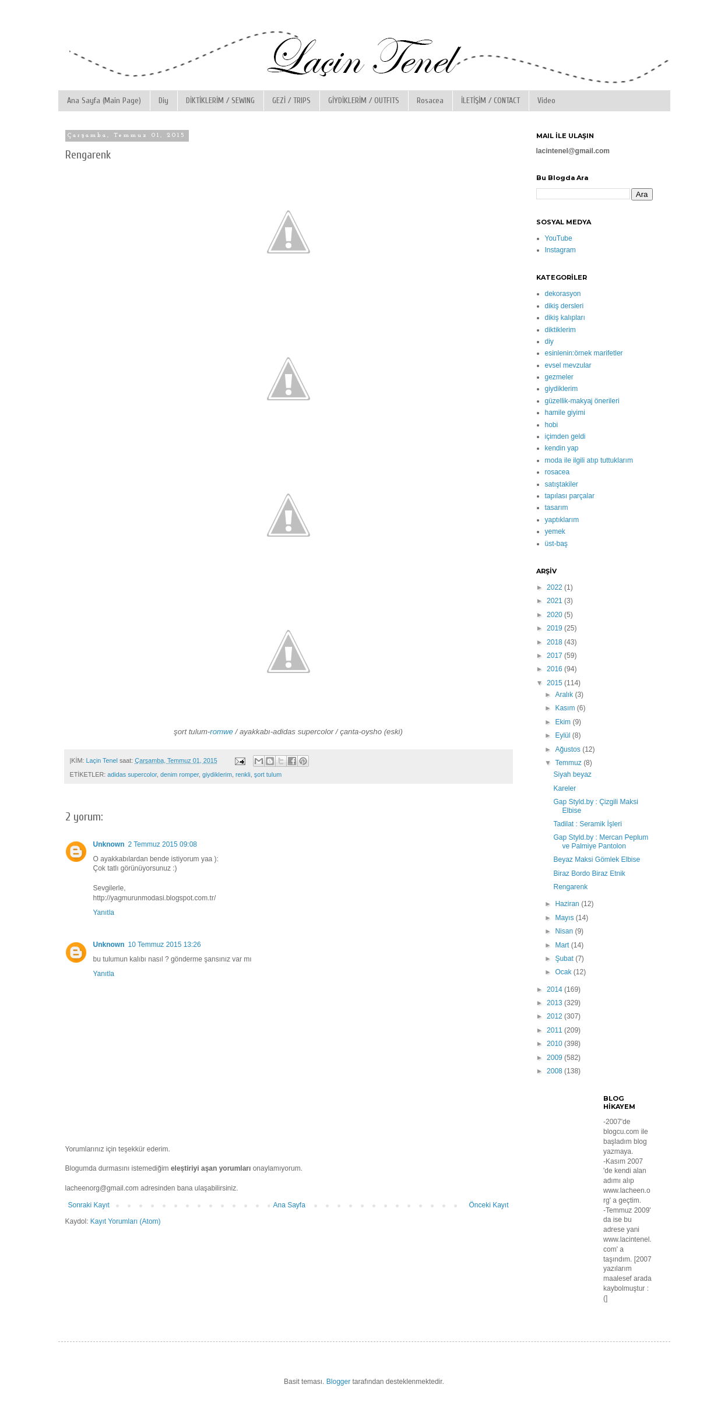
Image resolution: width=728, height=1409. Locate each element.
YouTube (558, 238)
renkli (243, 774)
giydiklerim (217, 774)
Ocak (564, 972)
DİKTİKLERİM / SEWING (220, 100)
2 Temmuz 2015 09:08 (163, 844)
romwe (221, 731)
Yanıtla (103, 912)
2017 (555, 655)
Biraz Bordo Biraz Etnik (589, 873)
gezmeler (559, 377)
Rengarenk (570, 887)
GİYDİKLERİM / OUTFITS (363, 100)
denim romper (179, 774)
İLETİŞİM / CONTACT (490, 100)
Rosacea (430, 100)
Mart (563, 945)
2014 (555, 989)
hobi (551, 425)
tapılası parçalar (570, 496)
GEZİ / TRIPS (291, 100)
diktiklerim (560, 330)
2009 (555, 1058)
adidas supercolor (132, 774)
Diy (163, 100)
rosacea (557, 472)
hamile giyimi (565, 412)
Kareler (564, 788)
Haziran (568, 904)
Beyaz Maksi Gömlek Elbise (596, 859)
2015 (555, 683)
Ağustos (568, 749)
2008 (555, 1071)
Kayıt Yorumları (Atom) (125, 1221)
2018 (555, 642)
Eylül (563, 735)
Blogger (338, 1382)
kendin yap (562, 448)
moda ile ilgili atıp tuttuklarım (589, 460)
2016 (555, 669)
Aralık (565, 695)
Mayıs (565, 918)
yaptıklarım (562, 520)
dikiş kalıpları (565, 317)
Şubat (565, 958)
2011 (555, 1030)
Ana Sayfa (289, 1205)
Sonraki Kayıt (89, 1205)
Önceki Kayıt (488, 1205)
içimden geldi (565, 436)
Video (546, 100)
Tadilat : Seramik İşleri (587, 824)
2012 (555, 1016)
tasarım (556, 507)
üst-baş (556, 544)
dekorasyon (563, 294)
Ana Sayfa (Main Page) (104, 100)
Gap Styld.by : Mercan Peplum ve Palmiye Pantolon (600, 841)
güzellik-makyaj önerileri (582, 401)
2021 (555, 601)
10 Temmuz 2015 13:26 (164, 944)
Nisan (565, 931)
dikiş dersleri (564, 306)
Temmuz (569, 763)
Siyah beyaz (572, 774)
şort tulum (268, 774)
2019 (555, 628)
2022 (555, 587)
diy (549, 341)
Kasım (565, 708)
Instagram (560, 250)
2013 (555, 1003)
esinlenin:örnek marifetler (584, 353)
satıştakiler (561, 484)
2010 (555, 1044)
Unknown (109, 844)
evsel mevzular (568, 365)
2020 (555, 615)
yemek (555, 531)
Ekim (563, 722)
